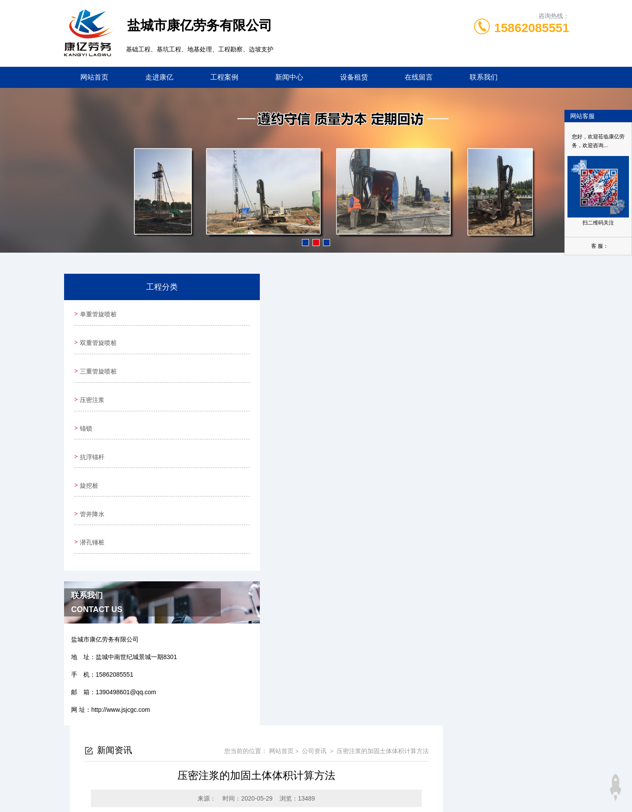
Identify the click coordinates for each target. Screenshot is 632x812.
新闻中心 (289, 77)
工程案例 (224, 77)
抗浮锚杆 (91, 437)
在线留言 (419, 77)
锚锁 (85, 412)
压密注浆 (91, 387)
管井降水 (91, 487)
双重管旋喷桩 (97, 337)
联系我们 (484, 77)
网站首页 (94, 77)
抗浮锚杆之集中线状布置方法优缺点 (284, 447)
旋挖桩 (88, 462)
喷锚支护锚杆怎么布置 (266, 462)
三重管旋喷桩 (97, 362)
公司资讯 (440, 299)
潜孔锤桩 (91, 512)
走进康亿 (159, 77)
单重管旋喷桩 (97, 312)
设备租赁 (354, 77)
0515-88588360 (271, 746)
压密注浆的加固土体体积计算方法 (509, 299)
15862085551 (531, 28)
